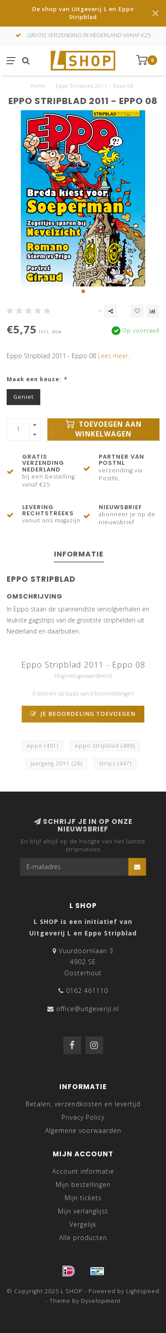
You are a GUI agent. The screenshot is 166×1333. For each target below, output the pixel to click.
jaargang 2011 (56, 763)
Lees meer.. (114, 356)
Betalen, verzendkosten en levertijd (83, 1104)
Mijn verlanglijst (83, 1211)
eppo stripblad (105, 746)
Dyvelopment (101, 1301)
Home (38, 85)
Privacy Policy (83, 1117)
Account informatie (83, 1171)
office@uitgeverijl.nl (87, 1009)
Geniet (23, 397)
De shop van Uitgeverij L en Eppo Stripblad (83, 13)
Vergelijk (83, 1224)
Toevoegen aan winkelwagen (104, 429)
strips (115, 763)
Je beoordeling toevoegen (83, 714)
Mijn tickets (83, 1198)
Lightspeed (142, 1291)
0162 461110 (87, 990)
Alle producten (83, 1237)
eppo (42, 746)
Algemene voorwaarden (83, 1130)
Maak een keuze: (37, 379)
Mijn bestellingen (83, 1184)
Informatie (79, 554)
